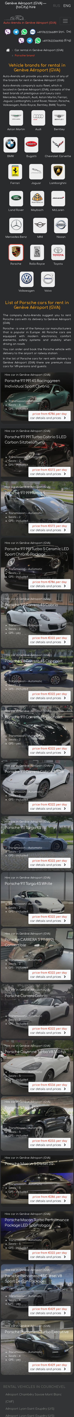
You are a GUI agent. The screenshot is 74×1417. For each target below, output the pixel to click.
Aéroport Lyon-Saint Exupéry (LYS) (30, 1408)
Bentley (59, 129)
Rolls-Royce (37, 264)
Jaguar (36, 183)
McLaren (58, 210)
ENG (66, 6)
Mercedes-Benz (16, 237)
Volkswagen (27, 290)
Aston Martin (16, 129)
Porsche (15, 264)
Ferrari (15, 183)
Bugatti (31, 156)
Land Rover (16, 210)
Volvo (48, 290)
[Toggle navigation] (65, 21)
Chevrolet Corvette (58, 156)
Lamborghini (58, 183)
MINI (40, 237)
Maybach (37, 210)
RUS (56, 6)
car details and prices (49, 416)
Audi (38, 129)
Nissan (61, 237)
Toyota (58, 264)
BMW (10, 156)
